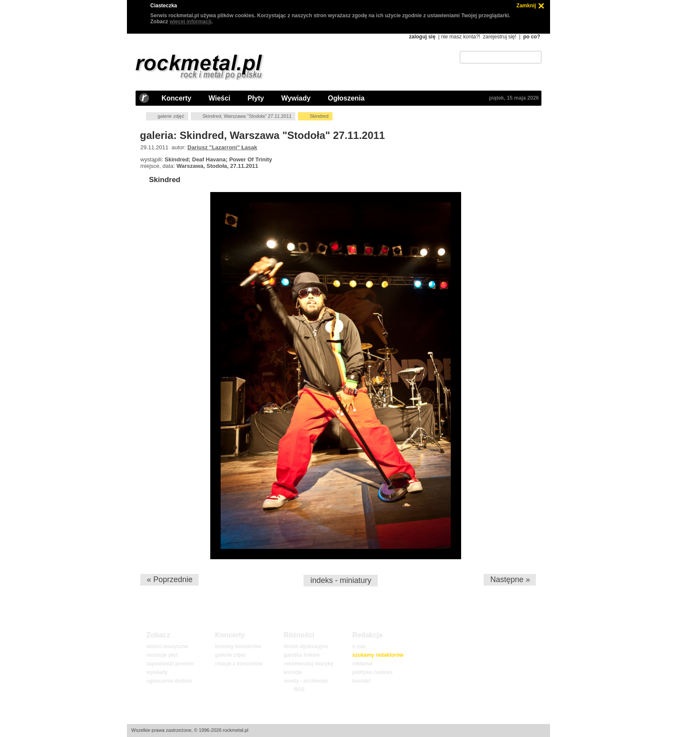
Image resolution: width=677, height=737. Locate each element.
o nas (359, 646)
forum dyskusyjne (306, 646)
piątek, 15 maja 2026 (514, 98)
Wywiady (295, 98)
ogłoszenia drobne (169, 681)
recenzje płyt (162, 655)
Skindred (164, 180)
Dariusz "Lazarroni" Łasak (222, 147)
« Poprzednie (170, 579)
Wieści (219, 98)
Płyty (255, 98)
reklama (362, 664)
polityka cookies (372, 672)
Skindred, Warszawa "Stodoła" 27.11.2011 (247, 116)
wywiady (157, 672)
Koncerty (176, 98)
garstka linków (302, 655)
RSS (299, 690)
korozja (293, 672)
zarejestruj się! (499, 37)
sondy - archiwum (306, 681)
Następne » (510, 579)
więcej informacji (191, 22)
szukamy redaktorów (378, 655)
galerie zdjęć (171, 116)
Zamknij (526, 6)
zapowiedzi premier (170, 664)
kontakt (361, 681)
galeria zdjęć (230, 655)
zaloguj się (422, 37)
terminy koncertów (238, 646)
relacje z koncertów (239, 664)
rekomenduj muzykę (308, 664)
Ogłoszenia (346, 98)
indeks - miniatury (340, 580)
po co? (531, 37)
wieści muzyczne (167, 646)
